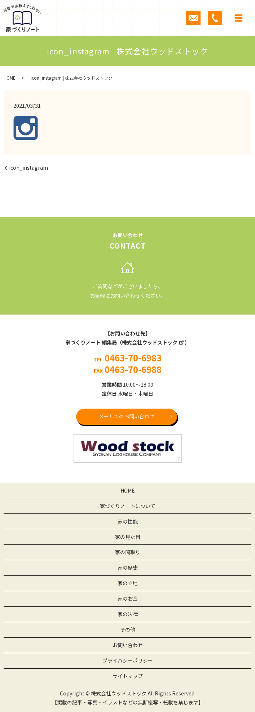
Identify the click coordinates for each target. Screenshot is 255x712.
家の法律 (128, 614)
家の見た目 (127, 536)
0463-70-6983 (133, 357)
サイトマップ (128, 676)
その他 (127, 629)
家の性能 (128, 521)
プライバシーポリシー (127, 660)
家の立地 (128, 583)
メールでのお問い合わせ (126, 416)
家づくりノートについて (127, 505)
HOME (10, 78)
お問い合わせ (128, 645)
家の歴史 (128, 567)
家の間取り (127, 552)
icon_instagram (28, 167)
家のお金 (128, 598)
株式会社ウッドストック (149, 342)
